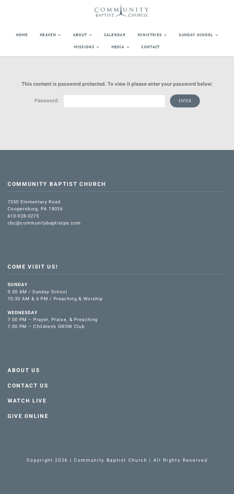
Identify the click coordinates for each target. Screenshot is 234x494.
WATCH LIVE (27, 401)
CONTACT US (28, 386)
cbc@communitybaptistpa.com (44, 223)
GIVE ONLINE (28, 416)
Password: (100, 100)
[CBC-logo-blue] (122, 6)
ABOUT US (24, 370)
